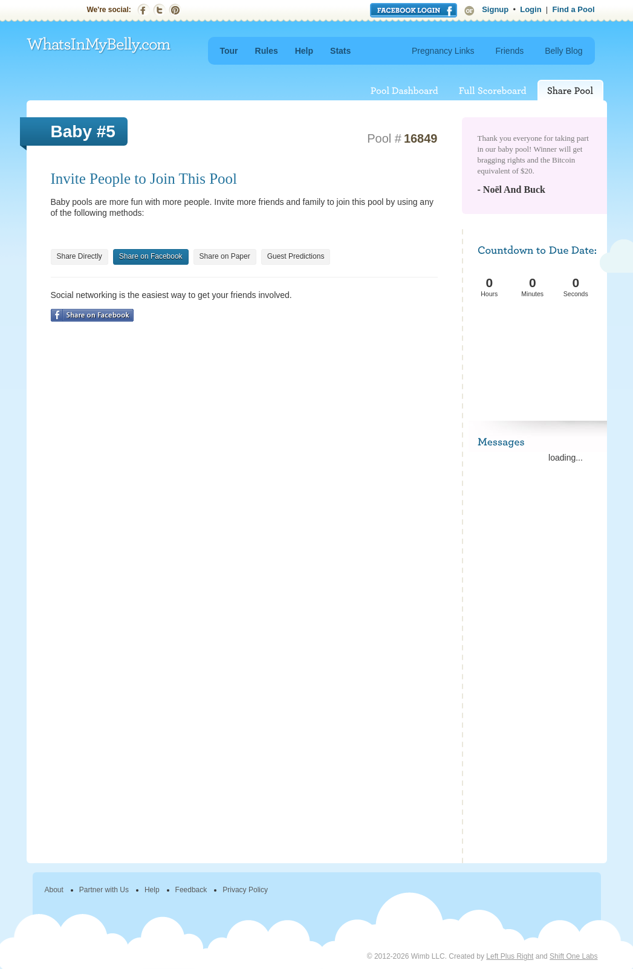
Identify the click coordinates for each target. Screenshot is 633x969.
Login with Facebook (413, 10)
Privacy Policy (245, 890)
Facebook (143, 10)
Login (530, 9)
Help (304, 51)
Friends (510, 51)
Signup (495, 9)
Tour (229, 51)
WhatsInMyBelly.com (99, 45)
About (54, 890)
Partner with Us (104, 890)
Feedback (191, 890)
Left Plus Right (509, 956)
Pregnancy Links (443, 51)
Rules (266, 51)
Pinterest (175, 10)
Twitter (159, 10)
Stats (340, 51)
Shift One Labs (573, 956)
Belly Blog (563, 51)
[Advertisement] (535, 344)
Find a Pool (573, 9)
